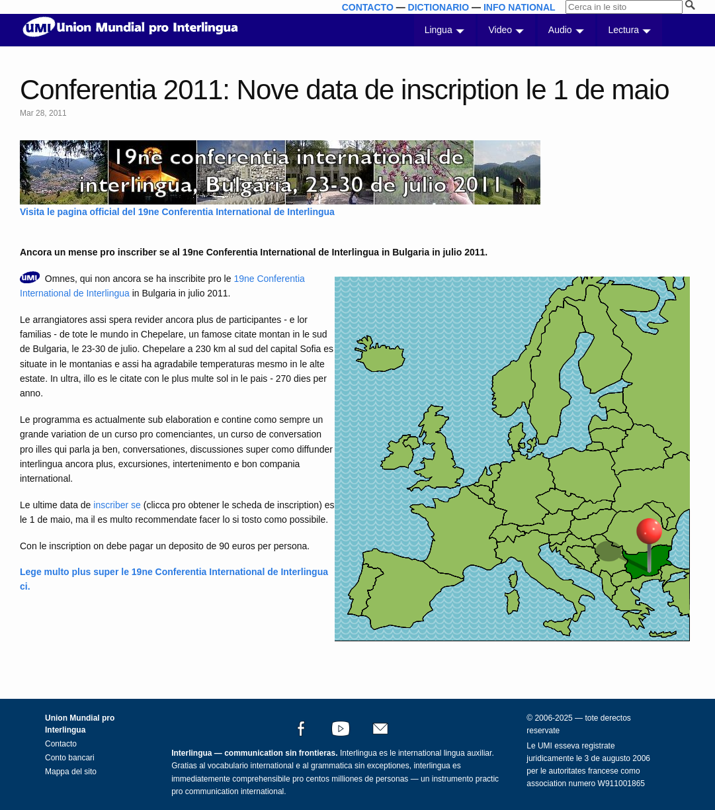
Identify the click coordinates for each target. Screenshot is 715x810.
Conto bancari (70, 757)
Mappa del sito (71, 771)
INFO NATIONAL (520, 7)
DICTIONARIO (439, 7)
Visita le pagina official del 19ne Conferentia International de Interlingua (177, 211)
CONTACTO (368, 7)
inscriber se (117, 505)
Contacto (61, 743)
